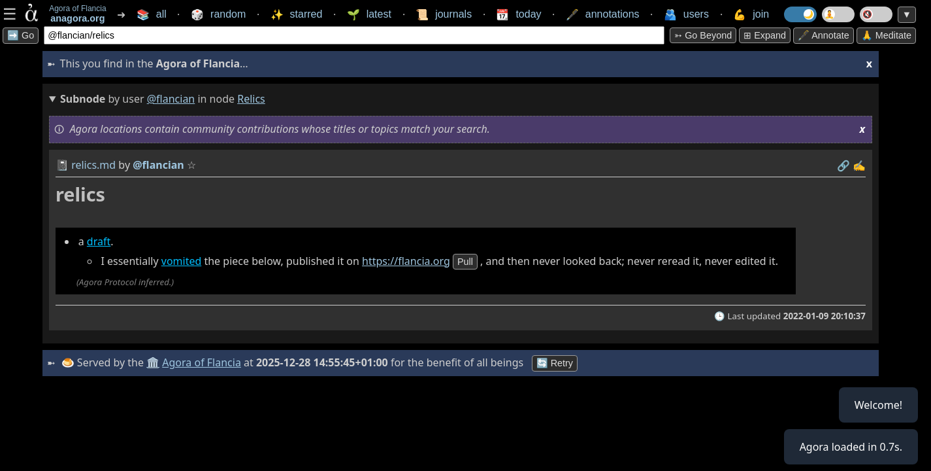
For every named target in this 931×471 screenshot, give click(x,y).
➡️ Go (20, 35)
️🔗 (843, 165)
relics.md (93, 165)
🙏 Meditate (886, 35)
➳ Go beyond (703, 35)
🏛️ (152, 362)
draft (98, 241)
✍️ (859, 165)
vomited (181, 261)
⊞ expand (764, 35)
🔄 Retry (554, 363)
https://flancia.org (406, 261)
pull (465, 261)
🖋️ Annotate (823, 35)
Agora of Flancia (202, 362)
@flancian (171, 99)
